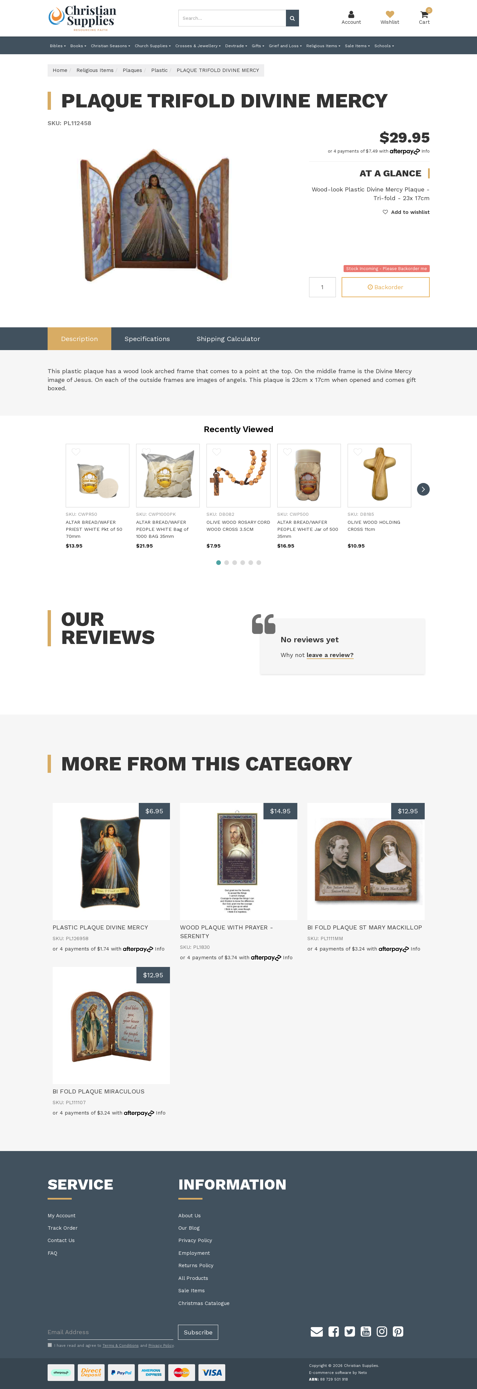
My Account (61, 1216)
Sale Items (357, 46)
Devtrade (236, 46)
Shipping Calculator (228, 339)
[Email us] (317, 1331)
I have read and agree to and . (111, 1345)
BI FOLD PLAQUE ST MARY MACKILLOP (364, 927)
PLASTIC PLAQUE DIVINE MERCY (100, 927)
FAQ (52, 1253)
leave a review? (330, 654)
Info (425, 151)
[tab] (79, 338)
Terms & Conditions (121, 1345)
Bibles (58, 46)
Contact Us (61, 1240)
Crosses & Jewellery (198, 46)
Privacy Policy (195, 1240)
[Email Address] (110, 1332)
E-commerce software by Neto (338, 1373)
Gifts (258, 46)
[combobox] (232, 18)
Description (79, 339)
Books (78, 46)
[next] (423, 489)
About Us (189, 1216)
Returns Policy (196, 1265)
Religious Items (323, 46)
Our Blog (189, 1228)
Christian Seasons (110, 46)
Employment (194, 1253)
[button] (406, 212)
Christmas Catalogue (204, 1303)
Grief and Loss (285, 46)
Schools (384, 46)
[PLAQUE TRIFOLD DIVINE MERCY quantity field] (322, 287)
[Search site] (292, 18)
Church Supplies (153, 46)
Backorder (385, 287)
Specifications (147, 339)
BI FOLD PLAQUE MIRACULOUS (98, 1091)
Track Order (63, 1228)
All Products (193, 1278)
